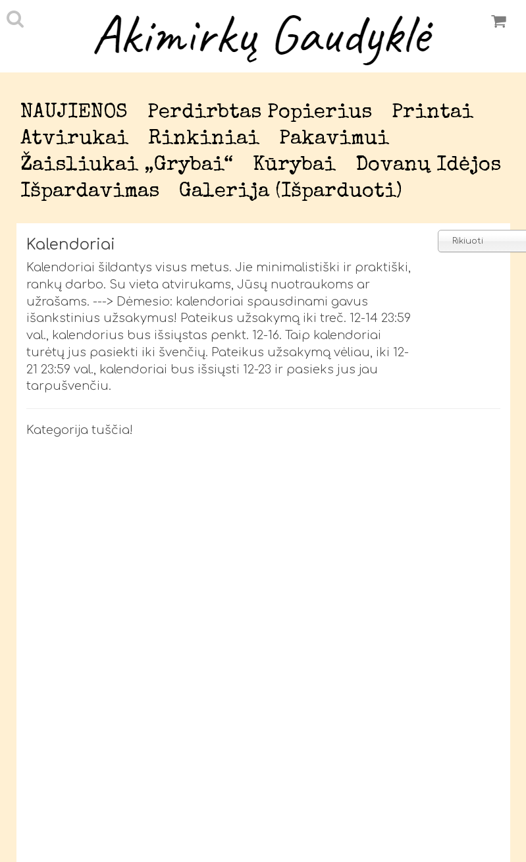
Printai (432, 113)
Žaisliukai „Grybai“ (126, 165)
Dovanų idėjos (428, 165)
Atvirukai (74, 139)
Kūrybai (294, 165)
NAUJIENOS (74, 113)
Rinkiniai (203, 139)
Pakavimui (334, 139)
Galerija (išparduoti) (290, 192)
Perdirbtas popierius (259, 113)
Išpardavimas (89, 192)
